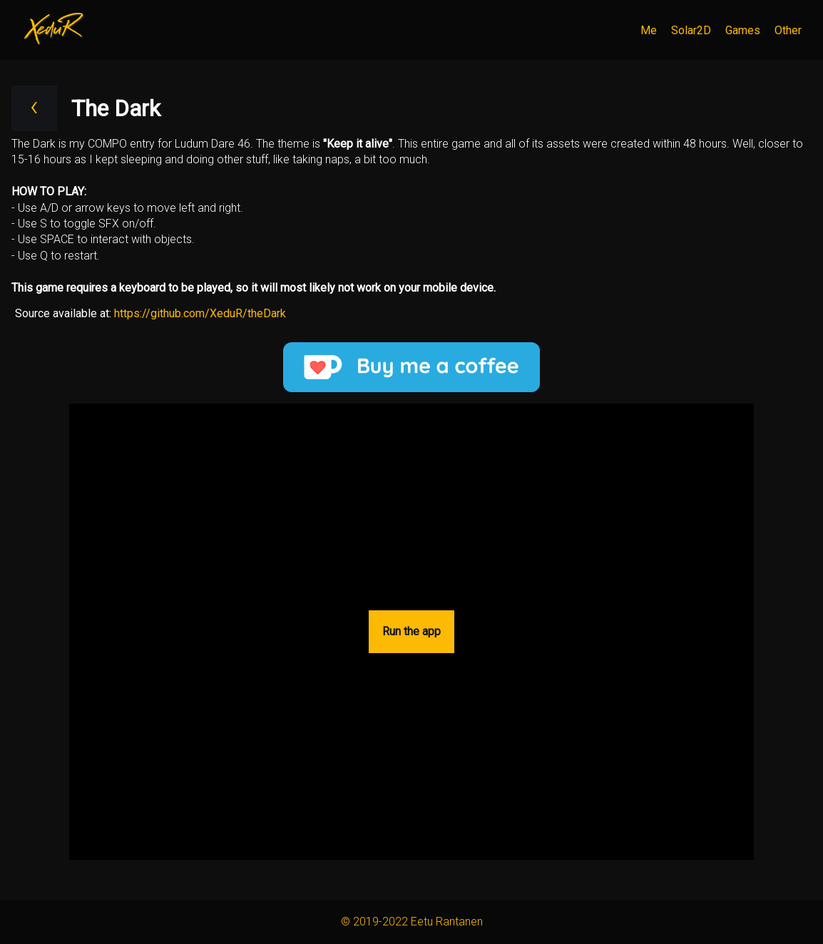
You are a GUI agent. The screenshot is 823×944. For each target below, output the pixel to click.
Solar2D (691, 30)
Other (788, 30)
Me (648, 30)
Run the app (411, 631)
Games (742, 30)
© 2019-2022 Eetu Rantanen (412, 921)
